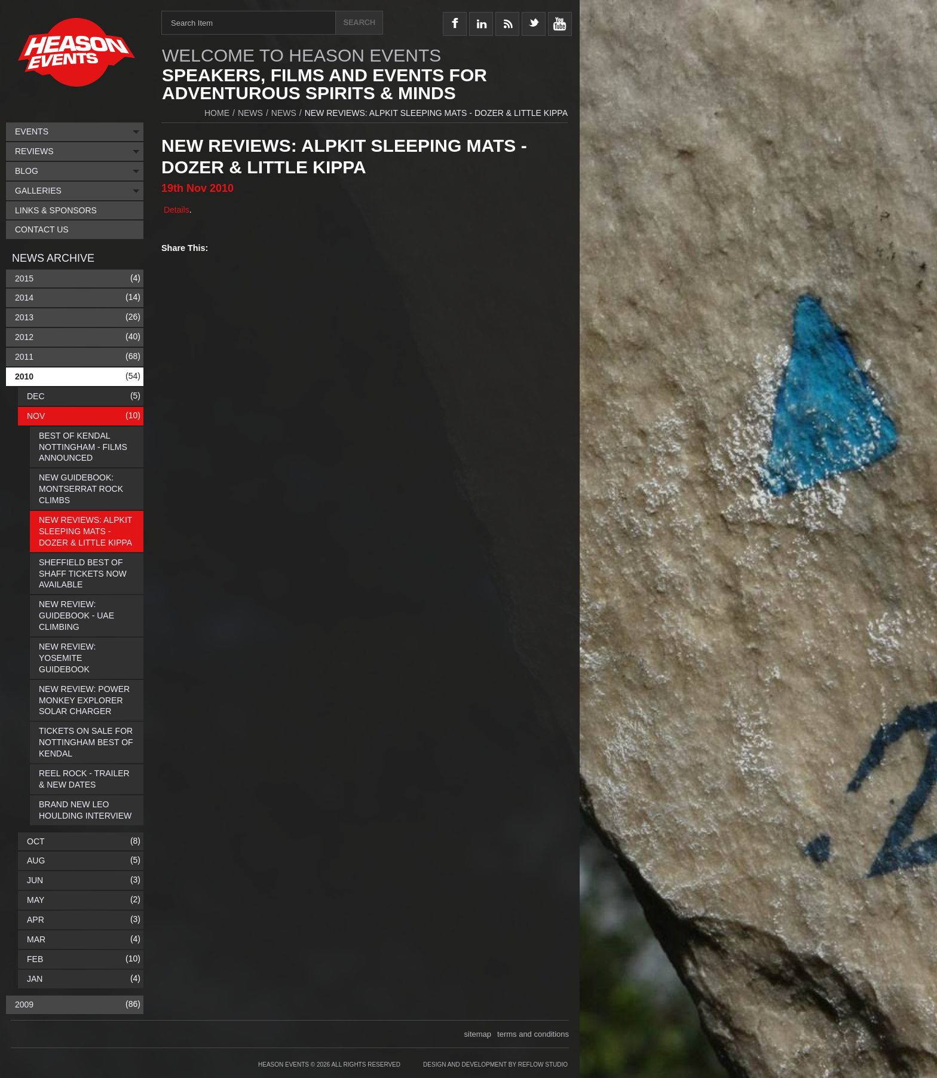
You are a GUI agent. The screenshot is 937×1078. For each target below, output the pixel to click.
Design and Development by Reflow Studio (495, 1064)
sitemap (478, 1034)
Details (175, 210)
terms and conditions (533, 1034)
